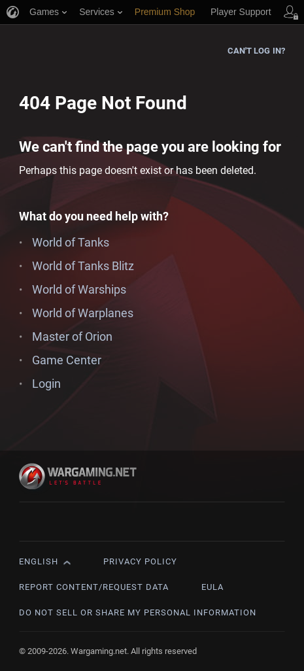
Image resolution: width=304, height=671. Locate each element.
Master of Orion (72, 336)
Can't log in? (256, 51)
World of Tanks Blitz (83, 266)
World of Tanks (70, 242)
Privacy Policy (140, 561)
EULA (212, 587)
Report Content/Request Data (94, 587)
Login (46, 383)
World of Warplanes (82, 313)
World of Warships (79, 289)
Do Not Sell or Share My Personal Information (137, 612)
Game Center (66, 360)
